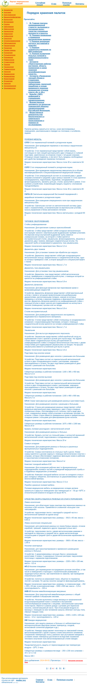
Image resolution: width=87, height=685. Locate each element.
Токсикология (9, 67)
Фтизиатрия (8, 81)
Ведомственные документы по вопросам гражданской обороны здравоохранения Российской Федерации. (39, 106)
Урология (7, 72)
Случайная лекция (40, 4)
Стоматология (9, 62)
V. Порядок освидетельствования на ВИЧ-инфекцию (39, 50)
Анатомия (7, 12)
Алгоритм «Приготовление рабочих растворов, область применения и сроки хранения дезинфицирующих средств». (39, 68)
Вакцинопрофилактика (12, 17)
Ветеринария (8, 22)
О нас (53, 4)
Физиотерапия (9, 79)
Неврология (8, 34)
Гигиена (7, 24)
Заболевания (9, 27)
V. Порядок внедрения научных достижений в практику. (39, 43)
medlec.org (21, 680)
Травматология (9, 69)
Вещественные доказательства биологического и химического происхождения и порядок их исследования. (36, 119)
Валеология (8, 19)
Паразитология (9, 45)
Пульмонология (9, 55)
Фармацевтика (9, 76)
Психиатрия (8, 53)
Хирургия (7, 83)
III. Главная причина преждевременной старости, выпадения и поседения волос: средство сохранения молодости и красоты (38, 28)
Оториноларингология (12, 41)
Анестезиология (10, 15)
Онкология (8, 38)
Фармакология (9, 74)
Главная (39, 680)
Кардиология (8, 31)
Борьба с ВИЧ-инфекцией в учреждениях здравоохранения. (36, 97)
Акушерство (8, 10)
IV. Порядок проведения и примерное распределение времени (39, 37)
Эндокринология (10, 86)
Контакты (80, 4)
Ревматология (9, 60)
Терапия (7, 64)
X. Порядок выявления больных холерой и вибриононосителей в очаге (39, 57)
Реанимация (8, 57)
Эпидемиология (9, 88)
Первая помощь (10, 50)
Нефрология (8, 36)
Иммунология (9, 29)
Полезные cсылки (66, 4)
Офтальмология (10, 43)
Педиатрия (8, 48)
